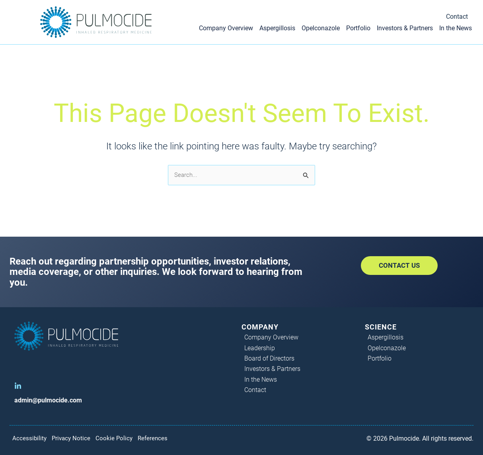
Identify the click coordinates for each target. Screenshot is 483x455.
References (160, 438)
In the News (455, 28)
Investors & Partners (405, 28)
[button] (399, 265)
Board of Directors (270, 358)
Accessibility (30, 438)
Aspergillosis (277, 28)
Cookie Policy (119, 438)
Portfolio (358, 28)
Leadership (260, 348)
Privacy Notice (74, 438)
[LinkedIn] (17, 386)
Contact (457, 16)
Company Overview (226, 28)
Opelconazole (321, 28)
